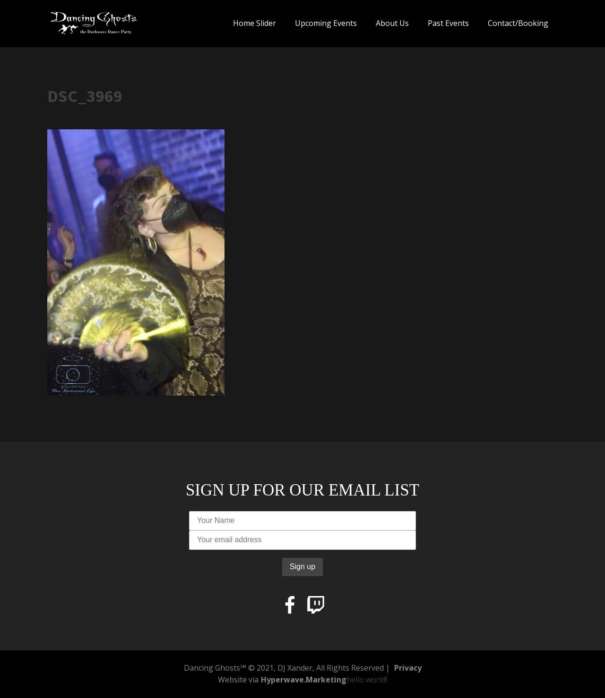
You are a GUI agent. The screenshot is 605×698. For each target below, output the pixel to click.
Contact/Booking (518, 23)
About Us (392, 23)
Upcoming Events (326, 23)
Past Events (448, 23)
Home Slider (254, 23)
